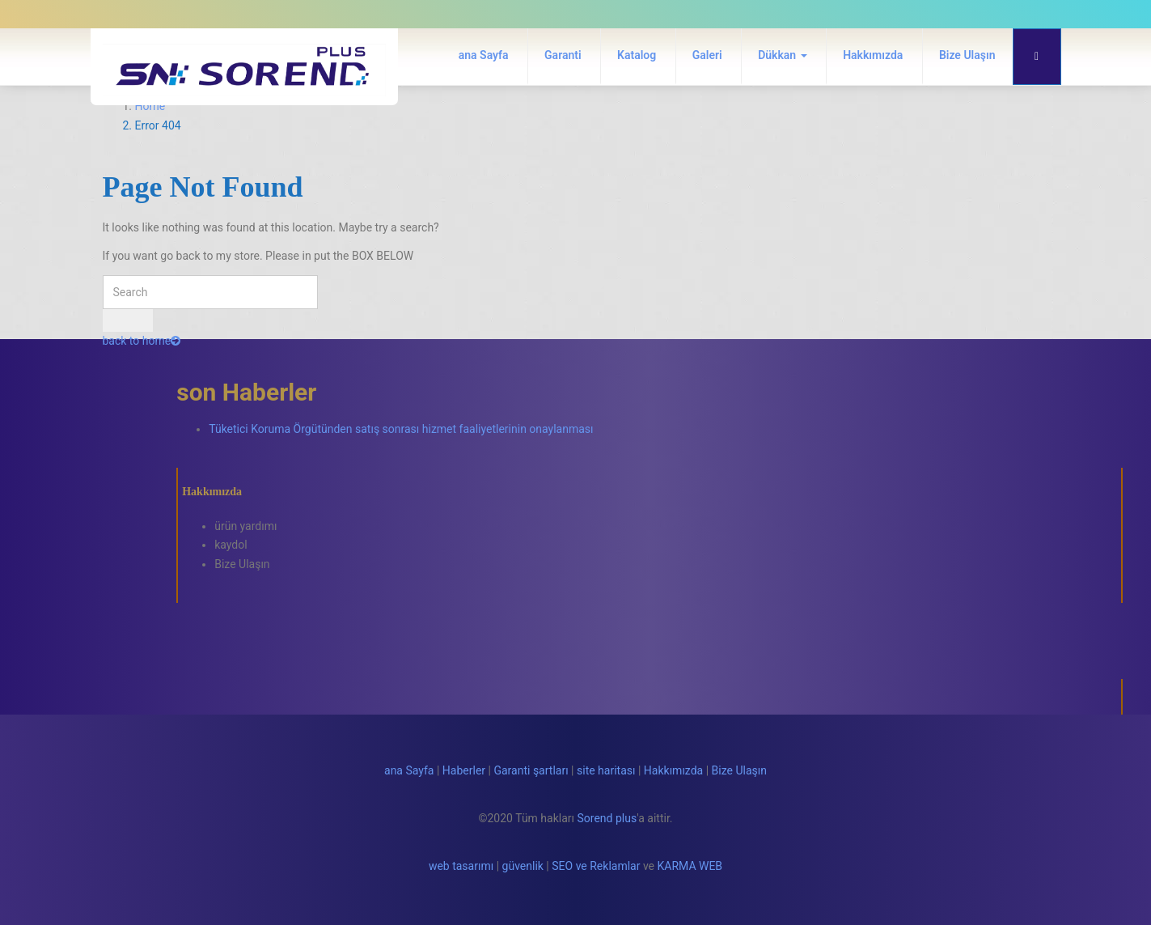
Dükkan (782, 55)
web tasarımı (461, 865)
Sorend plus (607, 818)
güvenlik (523, 865)
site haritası (606, 770)
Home (150, 106)
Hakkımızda (873, 55)
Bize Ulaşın (967, 55)
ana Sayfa (484, 55)
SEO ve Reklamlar (596, 865)
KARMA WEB (690, 865)
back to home (142, 340)
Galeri (707, 55)
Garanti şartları (530, 770)
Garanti (563, 55)
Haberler (463, 770)
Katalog (636, 55)
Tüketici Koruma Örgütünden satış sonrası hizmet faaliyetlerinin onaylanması (401, 428)
